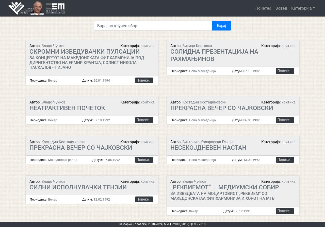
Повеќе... (144, 80)
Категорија (301, 8)
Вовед (281, 8)
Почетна (263, 8)
